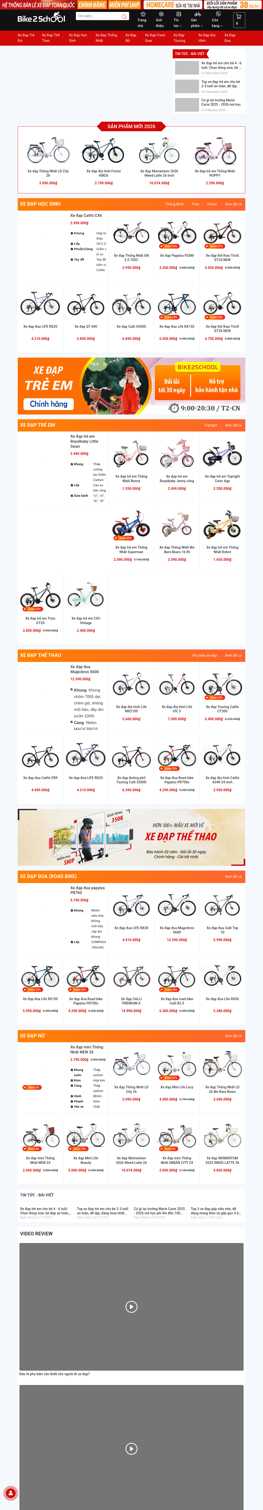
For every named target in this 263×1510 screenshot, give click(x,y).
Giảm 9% (170, 1148)
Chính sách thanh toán (151, 1339)
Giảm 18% (217, 317)
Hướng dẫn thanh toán (151, 1317)
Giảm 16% (35, 609)
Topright (210, 425)
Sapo (165, 1505)
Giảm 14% (171, 317)
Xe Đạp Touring (179, 38)
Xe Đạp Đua (229, 38)
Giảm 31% (171, 1077)
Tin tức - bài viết (190, 54)
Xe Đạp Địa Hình (207, 38)
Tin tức (178, 23)
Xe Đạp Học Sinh (78, 38)
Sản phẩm (197, 23)
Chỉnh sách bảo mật (149, 1350)
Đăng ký (118, 1488)
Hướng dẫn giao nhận (150, 1322)
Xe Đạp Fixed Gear (155, 38)
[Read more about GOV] (213, 1352)
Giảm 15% (80, 1148)
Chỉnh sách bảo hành (150, 1344)
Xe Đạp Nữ (130, 38)
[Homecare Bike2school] (219, 1338)
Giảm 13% (171, 246)
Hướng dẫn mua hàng (150, 1311)
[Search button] (122, 17)
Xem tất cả (233, 204)
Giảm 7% (34, 1087)
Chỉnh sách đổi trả (148, 1356)
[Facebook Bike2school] (138, 1462)
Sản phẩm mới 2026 (131, 126)
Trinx (195, 204)
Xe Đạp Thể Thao (51, 38)
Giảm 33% (126, 538)
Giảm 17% (217, 246)
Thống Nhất (175, 204)
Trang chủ (141, 23)
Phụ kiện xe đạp (205, 655)
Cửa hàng (217, 23)
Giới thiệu (160, 23)
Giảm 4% (34, 1148)
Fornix (212, 204)
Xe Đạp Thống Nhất (106, 38)
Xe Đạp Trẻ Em (26, 38)
